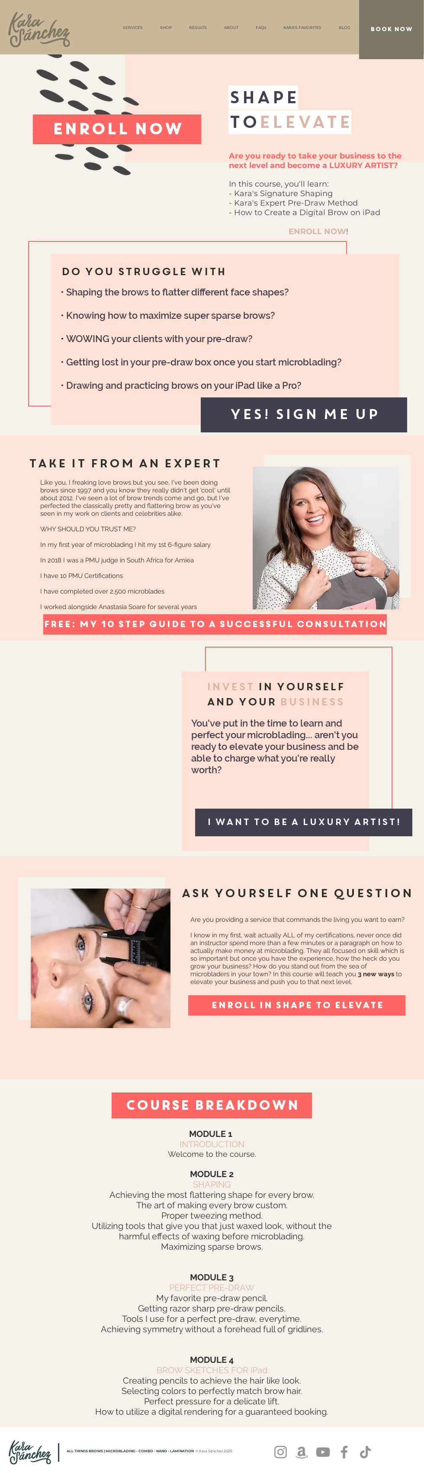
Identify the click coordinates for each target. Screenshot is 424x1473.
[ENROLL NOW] (117, 129)
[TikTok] (365, 1452)
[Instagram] (280, 1452)
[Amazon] (301, 1452)
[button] (304, 414)
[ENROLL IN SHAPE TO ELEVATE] (296, 1005)
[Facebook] (344, 1452)
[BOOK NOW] (391, 29)
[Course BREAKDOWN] (212, 1105)
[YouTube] (323, 1452)
